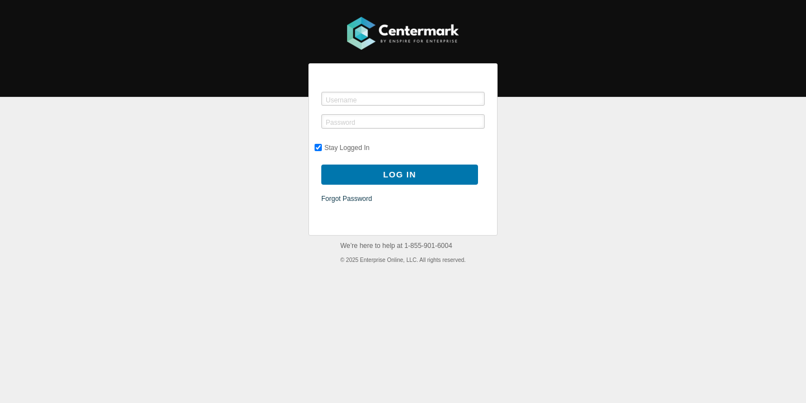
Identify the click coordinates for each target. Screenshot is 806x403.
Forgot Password (346, 199)
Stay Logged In (342, 148)
